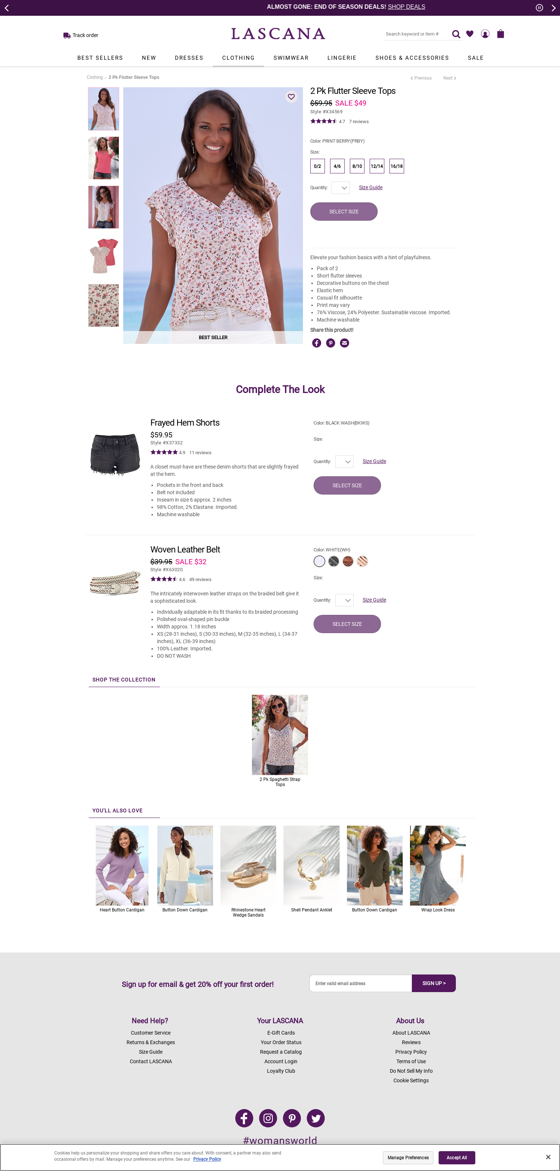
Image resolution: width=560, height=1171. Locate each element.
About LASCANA (411, 1033)
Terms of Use (411, 1061)
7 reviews (359, 121)
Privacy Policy (411, 1052)
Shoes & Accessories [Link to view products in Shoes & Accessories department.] (412, 58)
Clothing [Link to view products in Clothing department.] (238, 58)
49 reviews (200, 579)
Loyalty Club (281, 1071)
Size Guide (371, 187)
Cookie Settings (411, 1080)
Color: (337, 141)
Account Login (280, 1061)
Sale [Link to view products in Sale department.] (476, 58)
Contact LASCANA (151, 1061)
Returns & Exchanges (151, 1042)
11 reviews (200, 452)
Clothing (95, 77)
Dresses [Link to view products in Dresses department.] (189, 58)
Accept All (457, 1157)
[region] (280, 1157)
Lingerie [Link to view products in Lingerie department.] (342, 58)
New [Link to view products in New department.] (149, 58)
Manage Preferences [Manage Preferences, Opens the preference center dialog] (408, 1157)
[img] (324, 121)
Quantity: (319, 187)
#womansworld (280, 1141)
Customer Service (151, 1033)
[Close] (548, 1157)
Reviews (411, 1042)
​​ (166, 442)
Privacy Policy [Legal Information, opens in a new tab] (207, 1159)
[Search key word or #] (413, 34)
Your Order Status (281, 1042)
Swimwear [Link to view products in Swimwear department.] (291, 58)
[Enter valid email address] (361, 983)
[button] (291, 97)
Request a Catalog (281, 1052)
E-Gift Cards (281, 1033)
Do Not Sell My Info (411, 1071)
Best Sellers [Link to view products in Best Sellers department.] (100, 58)
